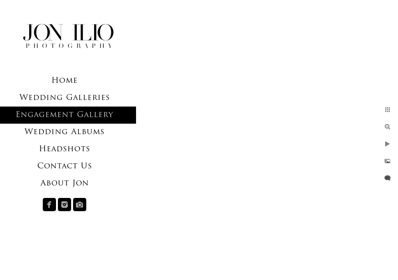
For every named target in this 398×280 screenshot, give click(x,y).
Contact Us (64, 166)
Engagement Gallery (64, 115)
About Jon (64, 183)
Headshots (64, 149)
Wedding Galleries (64, 98)
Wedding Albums (64, 132)
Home (64, 81)
